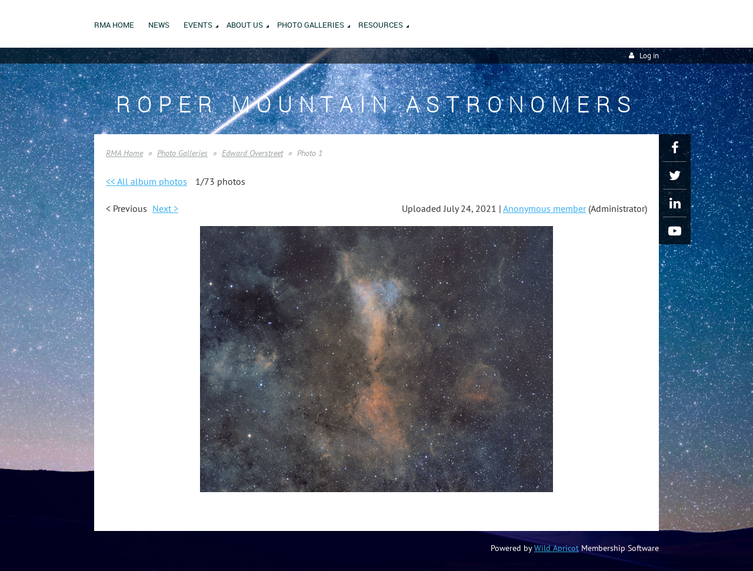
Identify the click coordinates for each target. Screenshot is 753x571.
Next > (165, 208)
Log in (649, 56)
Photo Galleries (182, 153)
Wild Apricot (556, 548)
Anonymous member (544, 208)
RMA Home (124, 153)
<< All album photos (146, 181)
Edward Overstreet (252, 153)
